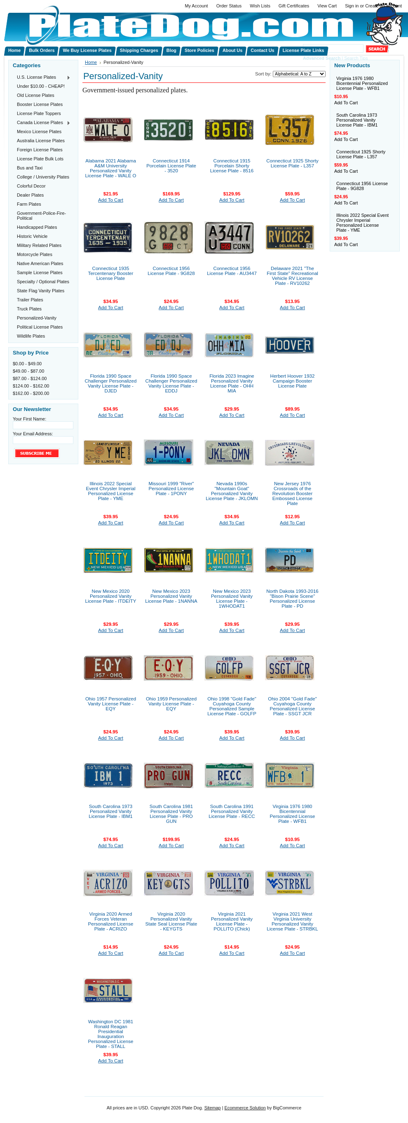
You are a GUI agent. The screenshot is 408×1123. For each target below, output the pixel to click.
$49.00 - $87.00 (28, 371)
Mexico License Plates (39, 131)
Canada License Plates (41, 123)
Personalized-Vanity (36, 317)
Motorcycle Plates (34, 254)
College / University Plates (43, 176)
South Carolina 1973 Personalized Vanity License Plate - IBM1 (111, 811)
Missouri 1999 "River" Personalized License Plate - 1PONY (171, 488)
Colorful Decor (31, 185)
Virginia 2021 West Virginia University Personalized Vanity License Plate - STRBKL (292, 921)
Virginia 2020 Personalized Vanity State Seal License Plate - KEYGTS (171, 921)
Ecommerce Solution (244, 1107)
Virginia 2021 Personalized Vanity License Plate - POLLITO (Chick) (232, 921)
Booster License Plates (40, 104)
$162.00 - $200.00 (31, 393)
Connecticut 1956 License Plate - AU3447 (232, 271)
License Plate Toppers (39, 113)
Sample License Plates (40, 272)
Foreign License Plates (40, 149)
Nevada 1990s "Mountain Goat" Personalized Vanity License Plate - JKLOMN (232, 491)
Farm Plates (29, 204)
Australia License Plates (41, 140)
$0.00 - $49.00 (27, 363)
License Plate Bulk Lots (40, 158)
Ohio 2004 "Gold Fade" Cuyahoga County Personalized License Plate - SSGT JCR (292, 706)
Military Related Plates (39, 245)
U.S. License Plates (41, 77)
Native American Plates (40, 263)
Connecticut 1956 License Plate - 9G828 (171, 271)
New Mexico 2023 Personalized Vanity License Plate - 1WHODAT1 (232, 598)
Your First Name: (29, 418)
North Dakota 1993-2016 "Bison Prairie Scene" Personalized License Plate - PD (292, 598)
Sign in (352, 5)
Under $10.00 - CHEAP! (41, 86)
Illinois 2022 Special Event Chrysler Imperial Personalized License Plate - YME (111, 491)
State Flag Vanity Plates (40, 290)
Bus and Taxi (29, 167)
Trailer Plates (30, 299)
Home (91, 62)
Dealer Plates (30, 195)
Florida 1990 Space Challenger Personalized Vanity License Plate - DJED (111, 383)
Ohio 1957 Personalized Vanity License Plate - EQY (110, 703)
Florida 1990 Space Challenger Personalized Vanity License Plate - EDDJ (171, 383)
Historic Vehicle (32, 236)
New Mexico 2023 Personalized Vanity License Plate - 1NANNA (171, 596)
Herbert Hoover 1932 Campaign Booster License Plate (292, 381)
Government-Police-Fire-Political (41, 216)
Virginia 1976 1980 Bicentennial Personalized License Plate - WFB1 (292, 814)
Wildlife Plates (31, 336)
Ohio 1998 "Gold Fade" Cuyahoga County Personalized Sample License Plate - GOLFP (231, 706)
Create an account (383, 5)
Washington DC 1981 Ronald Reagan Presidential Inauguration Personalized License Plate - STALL (111, 1034)
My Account (196, 5)
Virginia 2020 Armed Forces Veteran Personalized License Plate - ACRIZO (111, 921)
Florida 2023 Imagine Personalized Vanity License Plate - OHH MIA (231, 383)
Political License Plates (40, 326)
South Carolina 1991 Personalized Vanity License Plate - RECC (232, 811)
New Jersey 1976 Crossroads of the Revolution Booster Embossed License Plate (292, 493)
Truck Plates (29, 308)
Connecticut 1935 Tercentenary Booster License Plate (111, 273)
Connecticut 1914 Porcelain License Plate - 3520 (171, 165)
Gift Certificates (294, 5)
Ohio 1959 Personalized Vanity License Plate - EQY (171, 703)
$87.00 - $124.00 (30, 378)
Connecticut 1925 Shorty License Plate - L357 (292, 163)
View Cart (327, 5)
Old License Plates (35, 95)
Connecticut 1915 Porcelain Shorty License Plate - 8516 (231, 165)
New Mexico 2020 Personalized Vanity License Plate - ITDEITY (110, 596)
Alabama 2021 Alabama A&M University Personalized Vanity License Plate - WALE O (110, 168)
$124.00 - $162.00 (31, 385)
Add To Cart (110, 199)
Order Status (229, 5)
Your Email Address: (33, 433)
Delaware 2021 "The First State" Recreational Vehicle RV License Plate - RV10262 (292, 276)
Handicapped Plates (37, 227)
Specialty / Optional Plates (43, 281)
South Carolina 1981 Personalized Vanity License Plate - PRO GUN (171, 814)
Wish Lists (260, 5)
